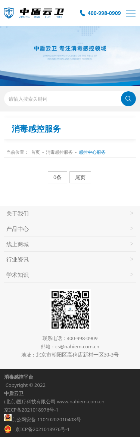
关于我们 (17, 213)
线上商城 (17, 244)
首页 (35, 152)
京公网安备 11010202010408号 (42, 418)
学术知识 (17, 274)
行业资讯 (17, 259)
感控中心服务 (92, 152)
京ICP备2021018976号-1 (31, 409)
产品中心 (17, 228)
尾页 (80, 177)
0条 (57, 177)
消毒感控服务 (59, 152)
